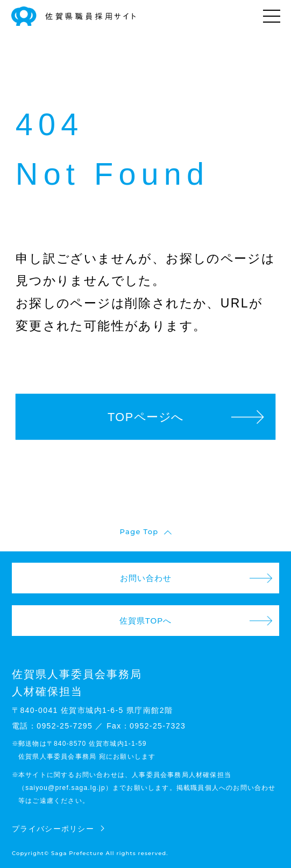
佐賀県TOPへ (145, 620)
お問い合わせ (146, 578)
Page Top (139, 531)
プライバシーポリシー (53, 828)
